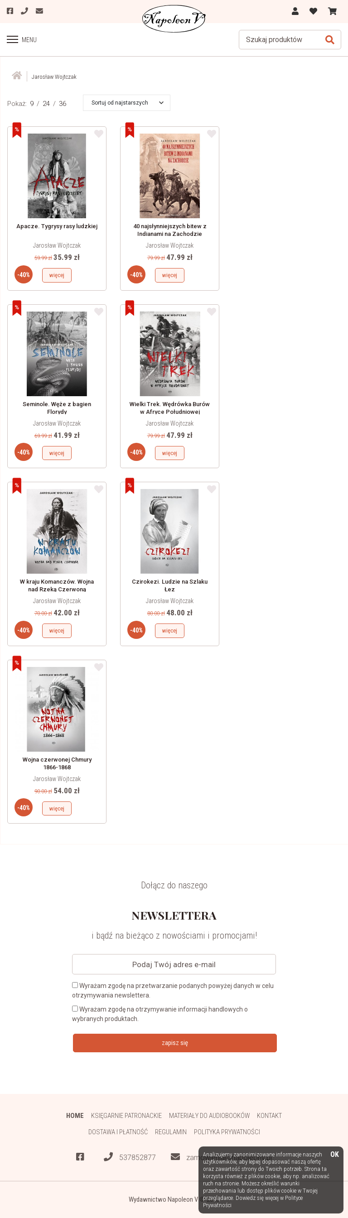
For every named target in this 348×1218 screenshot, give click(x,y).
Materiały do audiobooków (209, 1116)
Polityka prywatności (227, 1132)
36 (62, 104)
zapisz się (175, 1043)
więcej (56, 275)
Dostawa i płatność (117, 1132)
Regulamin (171, 1132)
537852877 (130, 1157)
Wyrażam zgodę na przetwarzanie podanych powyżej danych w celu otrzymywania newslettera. (173, 990)
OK (334, 1155)
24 (46, 104)
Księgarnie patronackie (126, 1116)
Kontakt (269, 1116)
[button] (127, 103)
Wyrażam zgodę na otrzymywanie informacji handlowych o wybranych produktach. (160, 1014)
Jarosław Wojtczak (57, 245)
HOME (74, 1116)
